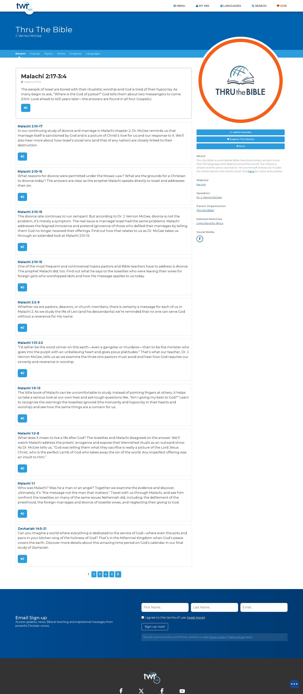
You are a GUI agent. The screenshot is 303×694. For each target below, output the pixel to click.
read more (196, 587)
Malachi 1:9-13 (29, 371)
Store (242, 146)
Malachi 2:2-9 (29, 288)
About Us (97, 673)
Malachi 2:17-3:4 (42, 76)
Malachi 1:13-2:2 (30, 327)
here (251, 171)
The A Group (179, 682)
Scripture (75, 53)
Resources (217, 673)
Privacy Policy (217, 606)
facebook (200, 239)
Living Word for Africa (210, 223)
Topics (48, 53)
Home (81, 673)
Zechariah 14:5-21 (32, 504)
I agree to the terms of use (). (173, 587)
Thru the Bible (205, 210)
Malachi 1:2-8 (28, 416)
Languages (93, 53)
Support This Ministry (242, 139)
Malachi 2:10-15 (30, 164)
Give (283, 6)
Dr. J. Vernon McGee (209, 197)
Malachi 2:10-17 (30, 124)
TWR (154, 682)
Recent (20, 53)
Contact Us (119, 673)
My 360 (204, 6)
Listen (25, 106)
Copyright (195, 673)
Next (118, 544)
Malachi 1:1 (26, 460)
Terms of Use (237, 606)
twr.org (201, 184)
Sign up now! (155, 596)
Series (61, 53)
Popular (35, 53)
